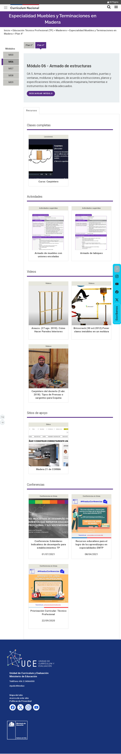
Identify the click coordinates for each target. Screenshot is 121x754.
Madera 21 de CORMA (48, 469)
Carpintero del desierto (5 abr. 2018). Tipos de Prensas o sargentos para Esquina (48, 395)
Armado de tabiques (91, 253)
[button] (107, 5)
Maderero (61, 30)
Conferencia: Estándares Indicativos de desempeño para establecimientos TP (48, 545)
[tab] (107, 5)
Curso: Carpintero (48, 181)
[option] (117, 276)
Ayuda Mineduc (17, 686)
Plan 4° (19, 33)
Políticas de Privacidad (20, 701)
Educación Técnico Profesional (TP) (33, 30)
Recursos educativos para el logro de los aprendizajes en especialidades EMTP (91, 545)
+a (3, 416)
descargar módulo (41, 93)
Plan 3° (29, 45)
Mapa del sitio (16, 695)
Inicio (7, 30)
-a (3, 422)
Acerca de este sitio (19, 698)
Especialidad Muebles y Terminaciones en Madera (52, 19)
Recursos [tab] (31, 110)
